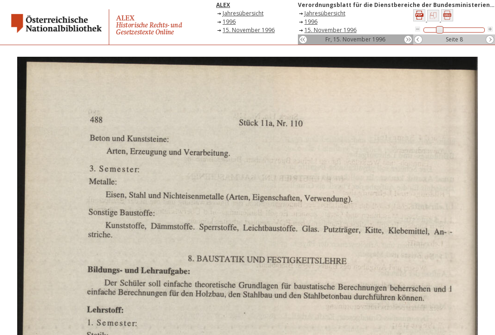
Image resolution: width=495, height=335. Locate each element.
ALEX (223, 5)
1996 (229, 22)
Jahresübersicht (243, 13)
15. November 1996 (249, 30)
